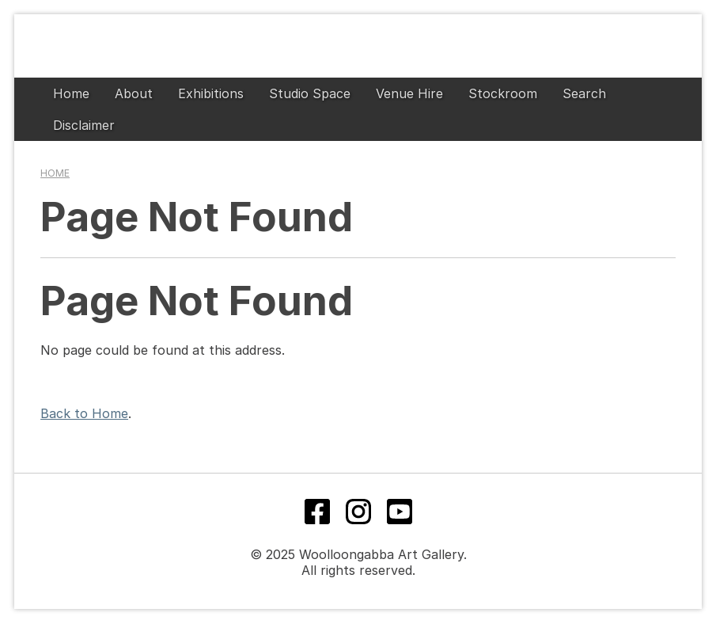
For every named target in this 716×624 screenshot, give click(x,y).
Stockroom (502, 93)
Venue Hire (409, 93)
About (134, 93)
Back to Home (84, 413)
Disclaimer (84, 125)
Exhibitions (211, 93)
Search (584, 93)
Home (71, 93)
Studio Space (309, 93)
